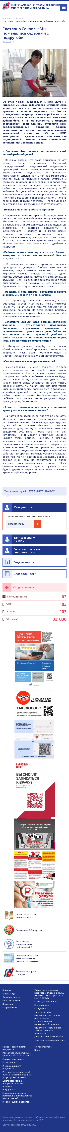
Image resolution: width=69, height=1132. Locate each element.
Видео (37, 1050)
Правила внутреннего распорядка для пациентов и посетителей (17, 1096)
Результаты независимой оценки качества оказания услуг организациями (17, 1075)
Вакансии (7, 1004)
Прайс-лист (8, 1062)
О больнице (8, 993)
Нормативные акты (13, 1059)
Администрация (11, 997)
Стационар (40, 1008)
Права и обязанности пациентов (14, 1048)
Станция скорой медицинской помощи (46, 1023)
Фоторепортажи (43, 1046)
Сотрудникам (9, 1007)
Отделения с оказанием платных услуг (47, 1016)
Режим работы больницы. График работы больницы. (16, 1054)
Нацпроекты (9, 1089)
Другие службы (42, 1012)
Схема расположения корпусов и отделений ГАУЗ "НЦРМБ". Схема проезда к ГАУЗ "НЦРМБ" (49, 994)
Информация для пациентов (11, 1067)
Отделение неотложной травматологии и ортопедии (47, 1030)
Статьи (17, 18)
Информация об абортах (15, 1101)
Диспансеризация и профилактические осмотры (13, 1083)
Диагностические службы (48, 1036)
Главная (6, 18)
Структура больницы (45, 1001)
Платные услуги (11, 1000)
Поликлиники (41, 1005)
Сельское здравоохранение (49, 1040)
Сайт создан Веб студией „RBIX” (19, 1124)
